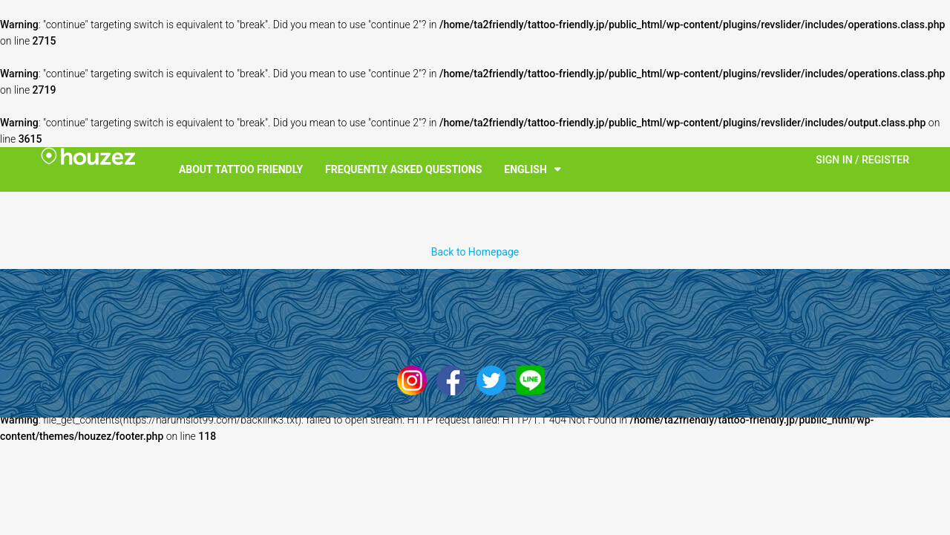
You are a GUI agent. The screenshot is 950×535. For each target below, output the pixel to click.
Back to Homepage (475, 252)
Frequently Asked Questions (403, 169)
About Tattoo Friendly (241, 169)
